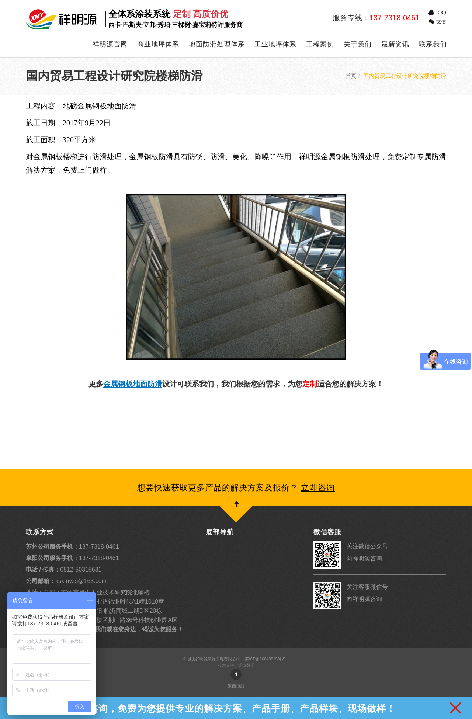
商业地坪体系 (158, 44)
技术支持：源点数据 (236, 665)
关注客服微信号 (367, 587)
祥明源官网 (110, 44)
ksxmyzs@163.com (66, 581)
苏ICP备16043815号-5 (265, 659)
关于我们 (358, 44)
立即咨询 (318, 487)
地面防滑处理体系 (217, 44)
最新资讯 (395, 44)
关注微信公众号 (367, 546)
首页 (351, 76)
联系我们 (433, 44)
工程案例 (320, 44)
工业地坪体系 (275, 44)
